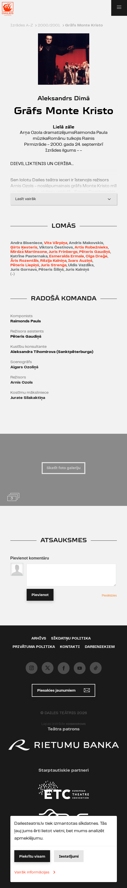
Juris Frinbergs (63, 252)
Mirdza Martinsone (28, 252)
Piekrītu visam (32, 856)
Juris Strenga (54, 265)
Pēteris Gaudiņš (94, 252)
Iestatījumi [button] (69, 856)
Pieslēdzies (109, 595)
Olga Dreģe (97, 256)
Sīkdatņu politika (71, 638)
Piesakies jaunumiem (63, 690)
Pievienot (40, 595)
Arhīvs (38, 638)
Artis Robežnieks (91, 247)
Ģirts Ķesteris (23, 247)
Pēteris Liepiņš (24, 265)
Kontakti (70, 647)
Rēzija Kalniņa (53, 261)
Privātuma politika (34, 647)
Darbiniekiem (100, 647)
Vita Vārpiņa (55, 243)
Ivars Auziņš (80, 261)
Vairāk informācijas (35, 872)
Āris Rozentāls (24, 261)
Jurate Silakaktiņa (27, 398)
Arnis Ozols (21, 382)
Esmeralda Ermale (66, 256)
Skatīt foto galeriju (63, 468)
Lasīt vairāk (63, 199)
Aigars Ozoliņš (24, 367)
